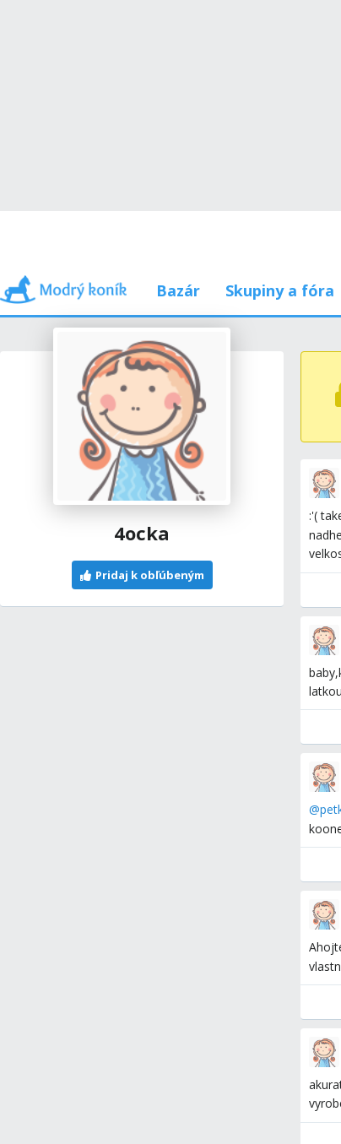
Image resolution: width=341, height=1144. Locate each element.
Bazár (178, 290)
